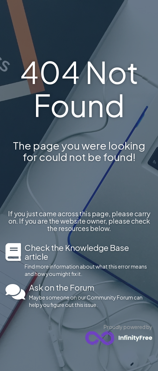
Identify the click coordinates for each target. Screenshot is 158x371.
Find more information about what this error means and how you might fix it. (88, 260)
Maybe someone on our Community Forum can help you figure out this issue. (90, 295)
